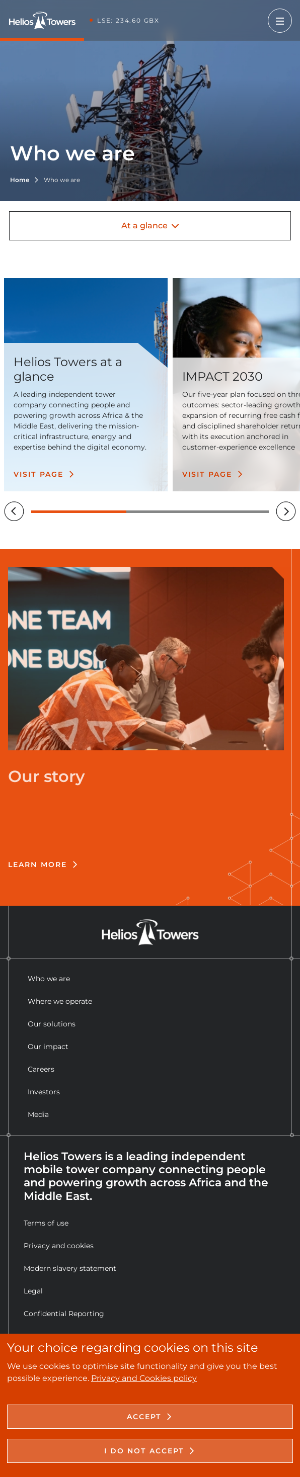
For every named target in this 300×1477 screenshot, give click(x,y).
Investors (44, 1091)
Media (38, 1114)
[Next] (286, 511)
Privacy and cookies (59, 1245)
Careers (41, 1069)
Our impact (48, 1046)
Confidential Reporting (64, 1313)
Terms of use (46, 1223)
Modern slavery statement (70, 1268)
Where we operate (60, 1001)
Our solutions (52, 1023)
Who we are (49, 978)
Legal (33, 1290)
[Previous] (14, 511)
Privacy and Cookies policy (144, 1378)
